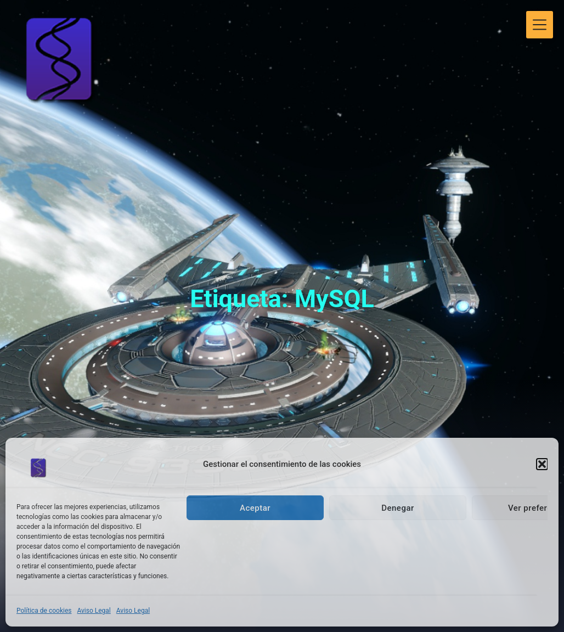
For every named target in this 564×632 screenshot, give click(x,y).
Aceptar (255, 508)
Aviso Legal (94, 610)
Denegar (397, 508)
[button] (542, 464)
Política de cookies (44, 610)
